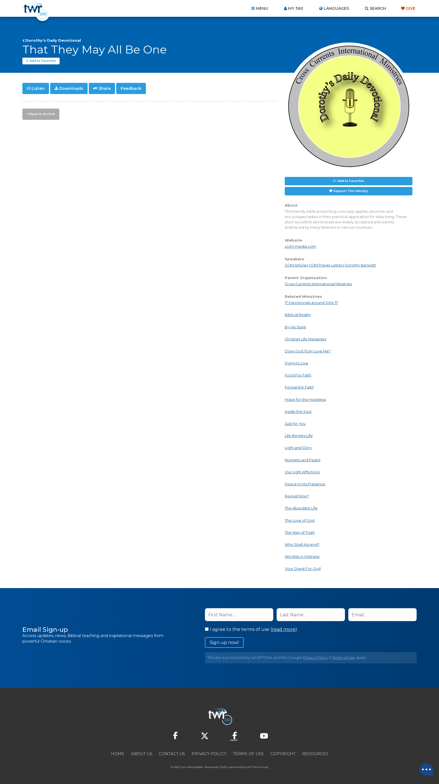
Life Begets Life (299, 436)
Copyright (282, 753)
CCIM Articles (296, 265)
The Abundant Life (301, 508)
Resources (315, 753)
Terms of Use (343, 658)
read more (283, 629)
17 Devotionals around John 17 (311, 303)
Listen (38, 88)
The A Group (260, 767)
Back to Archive (42, 114)
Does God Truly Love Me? (308, 351)
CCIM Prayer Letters (326, 265)
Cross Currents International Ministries (318, 284)
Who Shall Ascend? (302, 544)
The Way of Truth (300, 532)
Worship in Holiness (302, 556)
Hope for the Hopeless (305, 399)
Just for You (295, 424)
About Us (141, 753)
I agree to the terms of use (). (251, 629)
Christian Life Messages (305, 339)
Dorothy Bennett (360, 265)
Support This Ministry (350, 191)
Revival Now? (297, 496)
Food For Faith (298, 375)
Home (117, 753)
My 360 (295, 8)
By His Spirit (295, 327)
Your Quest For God (303, 569)
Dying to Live (296, 363)
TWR (223, 767)
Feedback (131, 88)
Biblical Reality (298, 315)
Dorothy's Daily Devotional (53, 40)
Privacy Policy (315, 658)
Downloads (71, 88)
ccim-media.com (300, 246)
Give (410, 8)
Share (105, 88)
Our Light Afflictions (302, 472)
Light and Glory (298, 448)
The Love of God (299, 520)
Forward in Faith (299, 387)
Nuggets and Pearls (302, 460)
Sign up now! (224, 642)
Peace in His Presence (305, 484)
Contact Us (172, 753)
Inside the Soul (298, 411)
